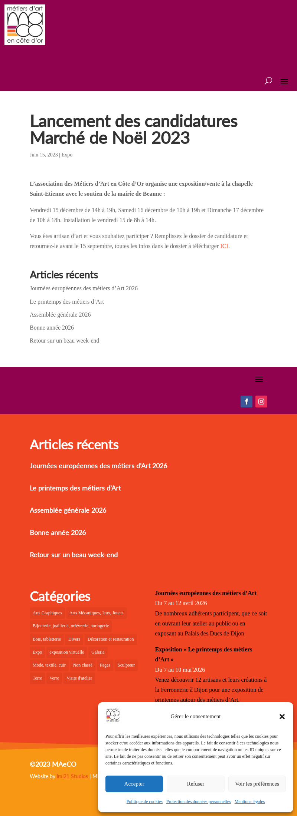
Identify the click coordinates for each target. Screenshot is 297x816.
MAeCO (64, 764)
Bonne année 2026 (52, 327)
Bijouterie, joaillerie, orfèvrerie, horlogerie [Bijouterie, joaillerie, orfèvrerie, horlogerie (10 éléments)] (71, 625)
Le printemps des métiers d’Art (67, 301)
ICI (224, 246)
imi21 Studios (72, 776)
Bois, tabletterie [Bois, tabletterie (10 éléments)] (47, 639)
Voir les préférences (257, 784)
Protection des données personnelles (198, 801)
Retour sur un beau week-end (64, 340)
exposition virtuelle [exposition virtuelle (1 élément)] (66, 652)
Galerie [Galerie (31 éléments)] (97, 652)
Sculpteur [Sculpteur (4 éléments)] (126, 665)
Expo (67, 155)
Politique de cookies (145, 801)
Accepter (134, 784)
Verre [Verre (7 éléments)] (54, 678)
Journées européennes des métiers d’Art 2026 (84, 288)
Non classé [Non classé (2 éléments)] (82, 665)
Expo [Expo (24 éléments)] (37, 652)
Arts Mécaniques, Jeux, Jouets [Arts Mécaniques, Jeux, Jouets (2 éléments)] (96, 612)
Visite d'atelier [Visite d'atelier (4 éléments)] (79, 678)
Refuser (196, 784)
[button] (282, 716)
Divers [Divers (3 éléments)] (74, 639)
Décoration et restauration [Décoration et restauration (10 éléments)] (111, 639)
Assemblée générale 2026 (60, 314)
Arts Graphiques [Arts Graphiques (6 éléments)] (47, 612)
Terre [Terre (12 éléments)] (37, 678)
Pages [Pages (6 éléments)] (105, 665)
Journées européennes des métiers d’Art (206, 593)
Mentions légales (250, 801)
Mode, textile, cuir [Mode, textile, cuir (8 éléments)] (49, 665)
